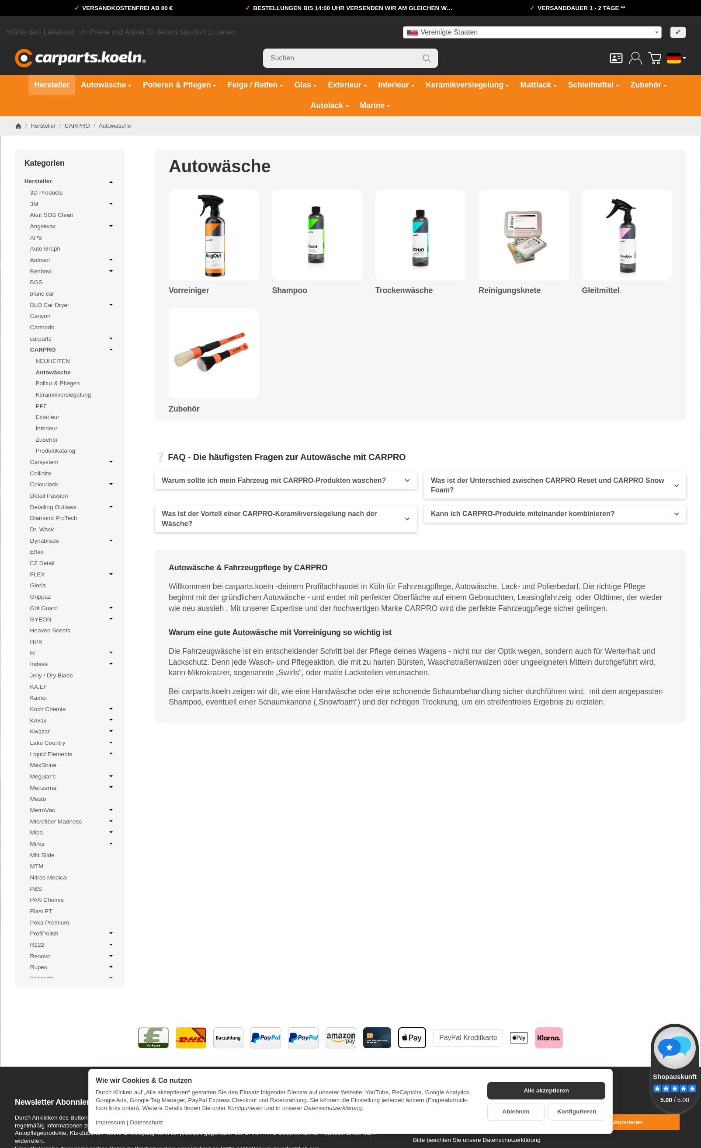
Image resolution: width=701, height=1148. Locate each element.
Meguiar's (72, 776)
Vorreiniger (189, 290)
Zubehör (184, 409)
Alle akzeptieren (546, 1090)
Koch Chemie (72, 708)
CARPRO (72, 349)
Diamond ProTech (53, 518)
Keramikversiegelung (63, 394)
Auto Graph (45, 248)
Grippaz (40, 596)
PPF (41, 406)
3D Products (46, 192)
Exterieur (47, 417)
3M (72, 203)
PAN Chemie (47, 900)
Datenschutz (146, 1122)
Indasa (72, 663)
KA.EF (38, 687)
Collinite (40, 473)
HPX (36, 642)
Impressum (110, 1122)
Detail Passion (49, 495)
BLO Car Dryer (72, 304)
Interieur (46, 428)
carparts (72, 338)
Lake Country (72, 742)
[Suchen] (350, 58)
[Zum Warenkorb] (655, 58)
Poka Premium (49, 922)
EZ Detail (42, 563)
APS (36, 237)
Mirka (72, 843)
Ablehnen (516, 1111)
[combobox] (532, 32)
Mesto (38, 799)
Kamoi (38, 697)
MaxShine (43, 765)
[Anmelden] (635, 58)
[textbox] (532, 32)
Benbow (72, 271)
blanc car (42, 293)
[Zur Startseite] (80, 58)
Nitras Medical (49, 877)
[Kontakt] (616, 58)
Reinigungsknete (510, 290)
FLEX (72, 574)
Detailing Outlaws (72, 506)
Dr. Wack (42, 529)
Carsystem (72, 461)
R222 (72, 944)
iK (72, 652)
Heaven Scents (50, 630)
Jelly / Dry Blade (51, 675)
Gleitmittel (601, 290)
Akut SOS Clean (51, 215)
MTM (37, 866)
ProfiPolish (72, 933)
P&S (36, 889)
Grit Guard (72, 607)
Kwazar (72, 731)
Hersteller (69, 181)
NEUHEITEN (52, 361)
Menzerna (72, 787)
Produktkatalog (55, 450)
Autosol (72, 259)
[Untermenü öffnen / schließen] (111, 181)
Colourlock (72, 484)
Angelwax (72, 226)
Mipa (72, 832)
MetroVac (72, 809)
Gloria (38, 585)
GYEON (72, 619)
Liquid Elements (72, 753)
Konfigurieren (576, 1111)
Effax (37, 551)
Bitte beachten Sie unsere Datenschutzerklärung (477, 1140)
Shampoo (289, 290)
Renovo (72, 956)
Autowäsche (52, 372)
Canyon (40, 316)
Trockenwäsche (404, 290)
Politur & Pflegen (57, 383)
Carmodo (42, 327)
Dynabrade (72, 540)
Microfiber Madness (72, 821)
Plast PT (41, 911)
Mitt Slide (42, 855)
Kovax (72, 720)
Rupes (72, 966)
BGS (36, 282)
